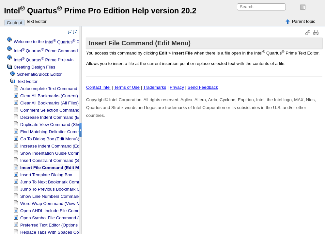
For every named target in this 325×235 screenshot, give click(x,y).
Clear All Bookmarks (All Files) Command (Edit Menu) (72, 103)
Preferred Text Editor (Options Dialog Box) (60, 225)
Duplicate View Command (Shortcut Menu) (61, 124)
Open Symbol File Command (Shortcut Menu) (64, 217)
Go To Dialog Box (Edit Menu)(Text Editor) (60, 138)
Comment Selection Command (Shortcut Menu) (66, 110)
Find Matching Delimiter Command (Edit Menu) (65, 131)
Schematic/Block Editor (39, 74)
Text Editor (36, 21)
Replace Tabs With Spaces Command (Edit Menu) (68, 232)
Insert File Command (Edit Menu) (54, 167)
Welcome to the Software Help (76, 41)
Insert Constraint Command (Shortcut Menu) (63, 160)
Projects (43, 59)
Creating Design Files (34, 67)
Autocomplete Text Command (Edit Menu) (60, 88)
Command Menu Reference (62, 50)
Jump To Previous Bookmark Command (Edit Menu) (70, 189)
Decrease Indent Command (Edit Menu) (58, 117)
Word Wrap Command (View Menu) (54, 203)
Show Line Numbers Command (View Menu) (63, 196)
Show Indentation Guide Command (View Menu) (67, 153)
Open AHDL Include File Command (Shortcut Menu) (70, 210)
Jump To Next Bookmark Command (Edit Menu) (66, 182)
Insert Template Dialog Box (46, 174)
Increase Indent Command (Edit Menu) (57, 146)
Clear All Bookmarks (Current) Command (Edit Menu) (71, 95)
